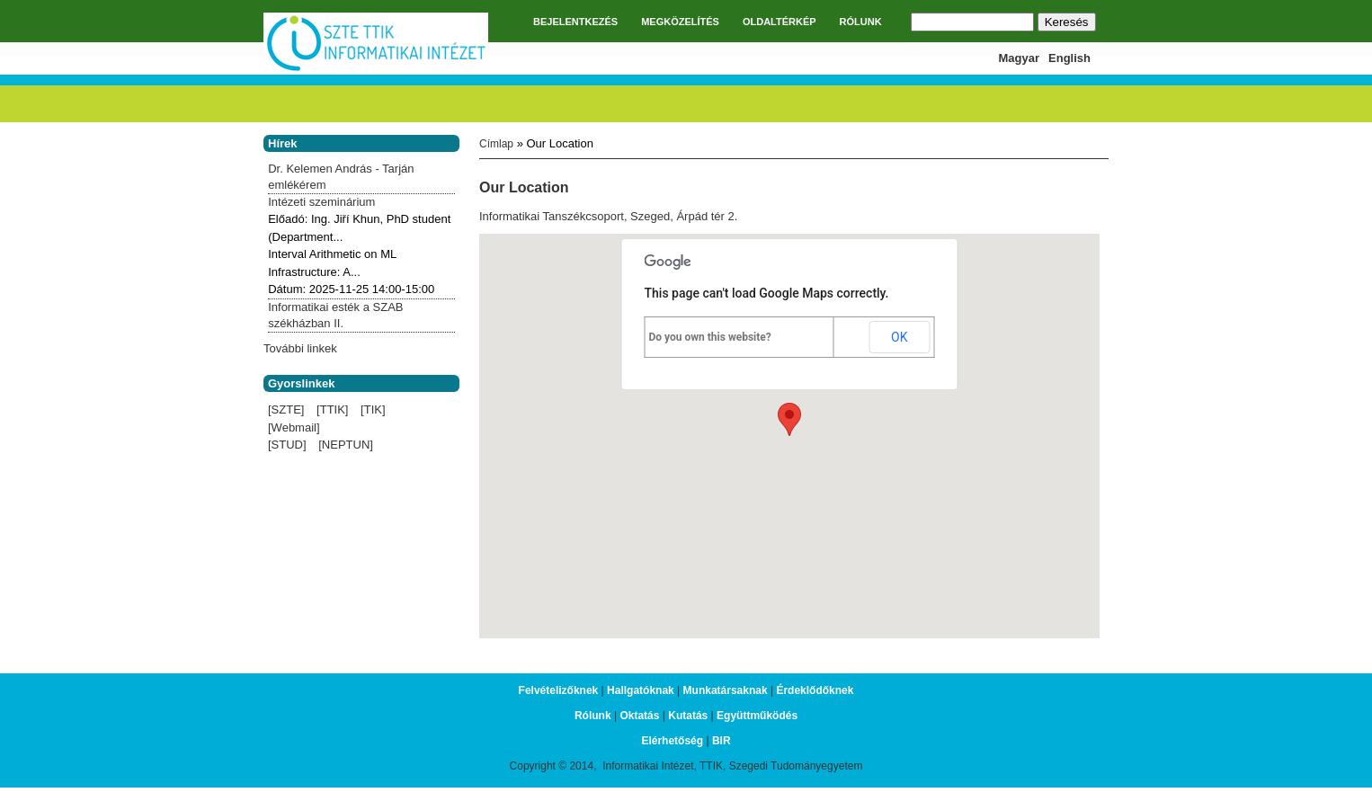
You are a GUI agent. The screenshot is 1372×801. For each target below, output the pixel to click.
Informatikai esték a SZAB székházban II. (335, 315)
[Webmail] (294, 427)
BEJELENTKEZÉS (575, 21)
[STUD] (287, 444)
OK (899, 337)
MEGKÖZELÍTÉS (680, 21)
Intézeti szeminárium (321, 202)
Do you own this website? (710, 337)
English (1069, 58)
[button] (789, 419)
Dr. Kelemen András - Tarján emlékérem (341, 176)
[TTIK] (332, 409)
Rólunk (593, 715)
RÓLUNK (861, 21)
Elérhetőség (672, 740)
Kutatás (688, 715)
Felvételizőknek (559, 690)
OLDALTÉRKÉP (779, 21)
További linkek (300, 348)
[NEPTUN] (345, 444)
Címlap (496, 144)
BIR (721, 740)
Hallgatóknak (640, 690)
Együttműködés (757, 715)
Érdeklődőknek (814, 690)
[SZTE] (286, 409)
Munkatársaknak (725, 690)
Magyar (1019, 58)
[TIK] (373, 409)
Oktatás (639, 715)
